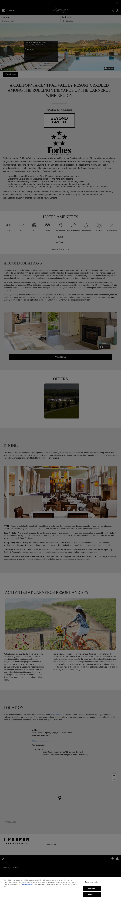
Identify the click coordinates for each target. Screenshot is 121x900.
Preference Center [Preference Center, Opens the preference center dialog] (91, 883)
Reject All (91, 890)
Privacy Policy (27, 886)
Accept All (91, 896)
